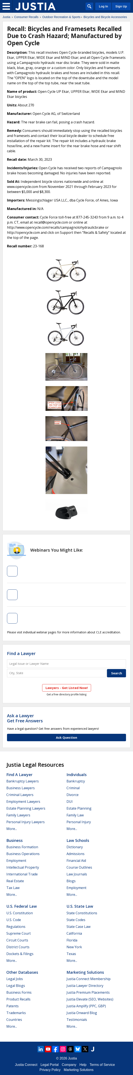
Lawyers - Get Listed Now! (67, 688)
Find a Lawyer (21, 653)
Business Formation (22, 847)
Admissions (75, 853)
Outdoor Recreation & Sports (61, 17)
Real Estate (15, 881)
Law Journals (76, 874)
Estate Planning (78, 808)
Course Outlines (79, 867)
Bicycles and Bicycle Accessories (105, 17)
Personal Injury (78, 822)
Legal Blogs (15, 985)
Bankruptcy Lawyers (22, 781)
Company (69, 1065)
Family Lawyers (18, 815)
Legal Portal (49, 1065)
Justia (6, 17)
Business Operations (23, 853)
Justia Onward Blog (81, 1012)
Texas (71, 953)
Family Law (75, 815)
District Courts (17, 947)
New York (74, 947)
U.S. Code (13, 919)
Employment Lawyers (23, 801)
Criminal (73, 788)
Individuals (76, 774)
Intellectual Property (22, 867)
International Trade (22, 874)
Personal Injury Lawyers (25, 822)
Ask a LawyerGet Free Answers (25, 718)
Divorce (72, 794)
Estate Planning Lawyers (25, 808)
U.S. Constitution (19, 913)
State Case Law (78, 926)
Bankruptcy (75, 781)
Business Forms (19, 992)
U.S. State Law (79, 906)
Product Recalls (18, 999)
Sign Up (121, 6)
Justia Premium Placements (88, 992)
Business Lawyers (20, 788)
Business (14, 840)
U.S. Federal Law (21, 906)
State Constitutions (81, 913)
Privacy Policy (50, 1070)
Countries (14, 1019)
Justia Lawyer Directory (84, 985)
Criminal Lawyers (19, 794)
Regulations (15, 926)
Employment (16, 860)
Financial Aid (76, 860)
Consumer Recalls (26, 17)
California (74, 933)
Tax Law (12, 887)
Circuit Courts (17, 940)
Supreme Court (18, 933)
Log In (103, 6)
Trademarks (16, 1012)
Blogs (71, 881)
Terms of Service (102, 1065)
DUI (69, 801)
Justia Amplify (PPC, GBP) (86, 1006)
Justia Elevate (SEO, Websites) (89, 999)
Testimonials (76, 1019)
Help (82, 1065)
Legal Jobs (14, 978)
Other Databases (22, 972)
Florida (71, 940)
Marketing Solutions (85, 972)
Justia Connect (26, 1065)
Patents (12, 1006)
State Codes (75, 919)
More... (11, 828)
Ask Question (66, 737)
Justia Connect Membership (88, 978)
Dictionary (74, 847)
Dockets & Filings (19, 953)
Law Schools (77, 840)
